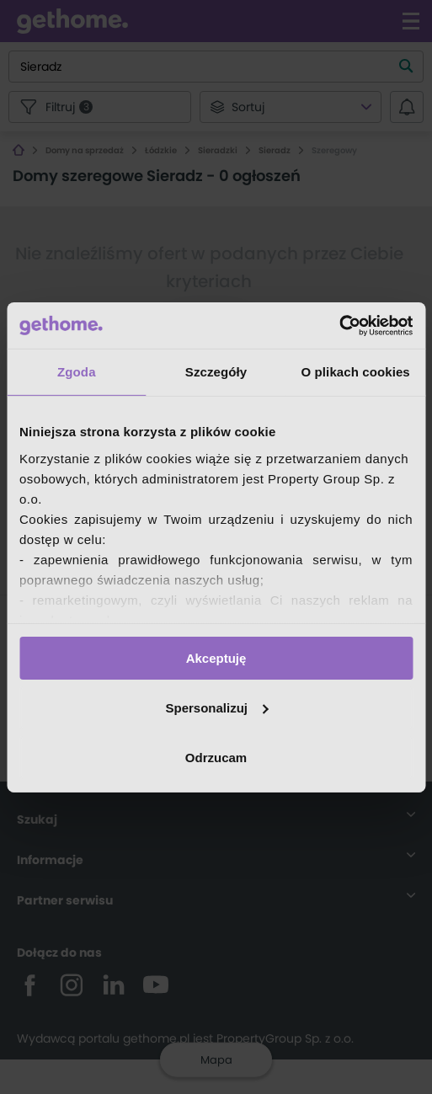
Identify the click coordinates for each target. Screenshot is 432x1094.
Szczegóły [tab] (216, 372)
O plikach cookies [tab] (355, 372)
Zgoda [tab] (76, 372)
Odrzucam (216, 757)
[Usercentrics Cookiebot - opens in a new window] (339, 325)
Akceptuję (216, 658)
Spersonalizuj (216, 708)
